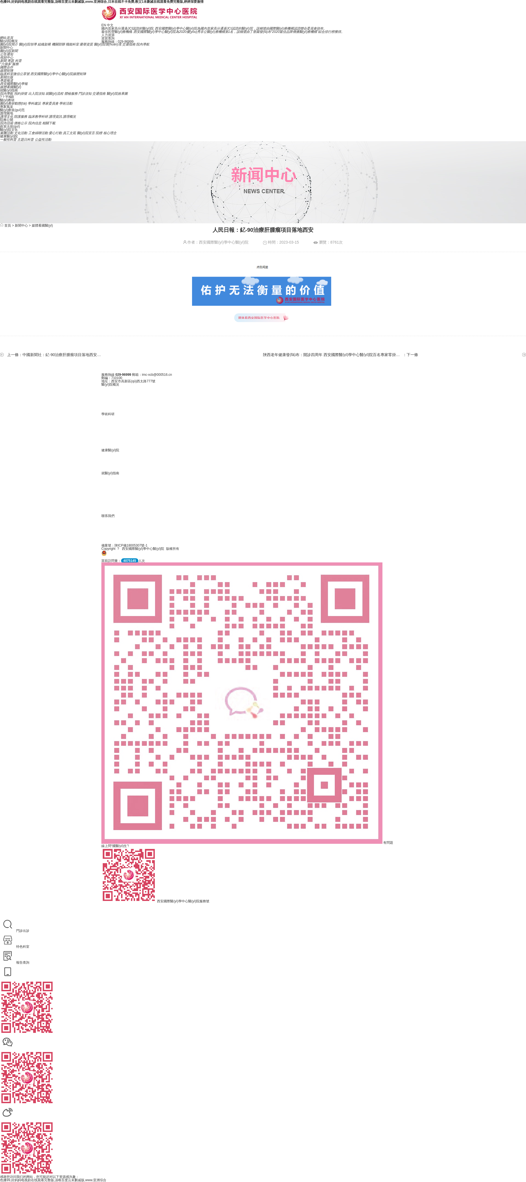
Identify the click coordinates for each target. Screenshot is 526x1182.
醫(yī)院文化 (9, 130)
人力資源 (108, 35)
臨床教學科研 (38, 117)
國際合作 (6, 67)
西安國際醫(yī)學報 (14, 84)
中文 (110, 25)
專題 (10, 61)
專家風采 (6, 107)
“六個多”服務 (9, 64)
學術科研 (108, 414)
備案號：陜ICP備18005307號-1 (124, 545)
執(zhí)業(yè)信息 (263, 425)
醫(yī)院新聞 (9, 51)
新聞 (3, 61)
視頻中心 (6, 57)
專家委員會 (50, 103)
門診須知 (85, 94)
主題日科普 (25, 139)
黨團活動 (6, 133)
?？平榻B (7, 97)
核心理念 (109, 133)
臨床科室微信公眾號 (15, 74)
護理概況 (69, 117)
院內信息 (34, 123)
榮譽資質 (86, 44)
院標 (99, 133)
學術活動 (65, 103)
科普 (18, 61)
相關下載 (48, 123)
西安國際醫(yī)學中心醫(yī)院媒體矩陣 (58, 74)
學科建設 (34, 103)
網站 (6, 38)
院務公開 (6, 120)
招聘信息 (263, 527)
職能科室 (72, 44)
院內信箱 (6, 123)
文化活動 (20, 133)
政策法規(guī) (10, 126)
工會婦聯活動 (38, 133)
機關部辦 (58, 44)
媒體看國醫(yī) (10, 87)
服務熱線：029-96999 (117, 42)
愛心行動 (55, 133)
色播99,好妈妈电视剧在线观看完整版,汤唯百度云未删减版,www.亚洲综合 (53, 1180)
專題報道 (6, 80)
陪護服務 (20, 117)
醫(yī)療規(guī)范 (12, 110)
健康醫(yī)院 (9, 136)
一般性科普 (8, 139)
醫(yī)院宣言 (86, 133)
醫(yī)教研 (7, 100)
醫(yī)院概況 (9, 41)
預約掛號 (20, 94)
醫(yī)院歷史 (263, 396)
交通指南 (128, 44)
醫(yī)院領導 (28, 44)
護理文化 (6, 117)
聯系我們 (108, 516)
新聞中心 (6, 48)
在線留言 (263, 534)
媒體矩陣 (6, 71)
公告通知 (6, 54)
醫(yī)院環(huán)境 (107, 44)
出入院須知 (36, 94)
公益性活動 (43, 139)
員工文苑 (69, 133)
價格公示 (20, 123)
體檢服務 (71, 94)
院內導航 (142, 44)
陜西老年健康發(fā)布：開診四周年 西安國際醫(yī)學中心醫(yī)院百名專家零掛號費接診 (332, 355)
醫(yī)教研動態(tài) (13, 103)
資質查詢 (108, 38)
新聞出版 (6, 77)
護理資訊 (55, 117)
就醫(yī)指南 (9, 90)
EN (103, 25)
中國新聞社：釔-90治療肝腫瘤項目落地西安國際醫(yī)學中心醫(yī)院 (62, 355)
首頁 (7, 225)
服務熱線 (108, 375)
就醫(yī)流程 (54, 94)
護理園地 (6, 113)
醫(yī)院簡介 (9, 44)
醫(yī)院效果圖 (117, 94)
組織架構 (44, 44)
